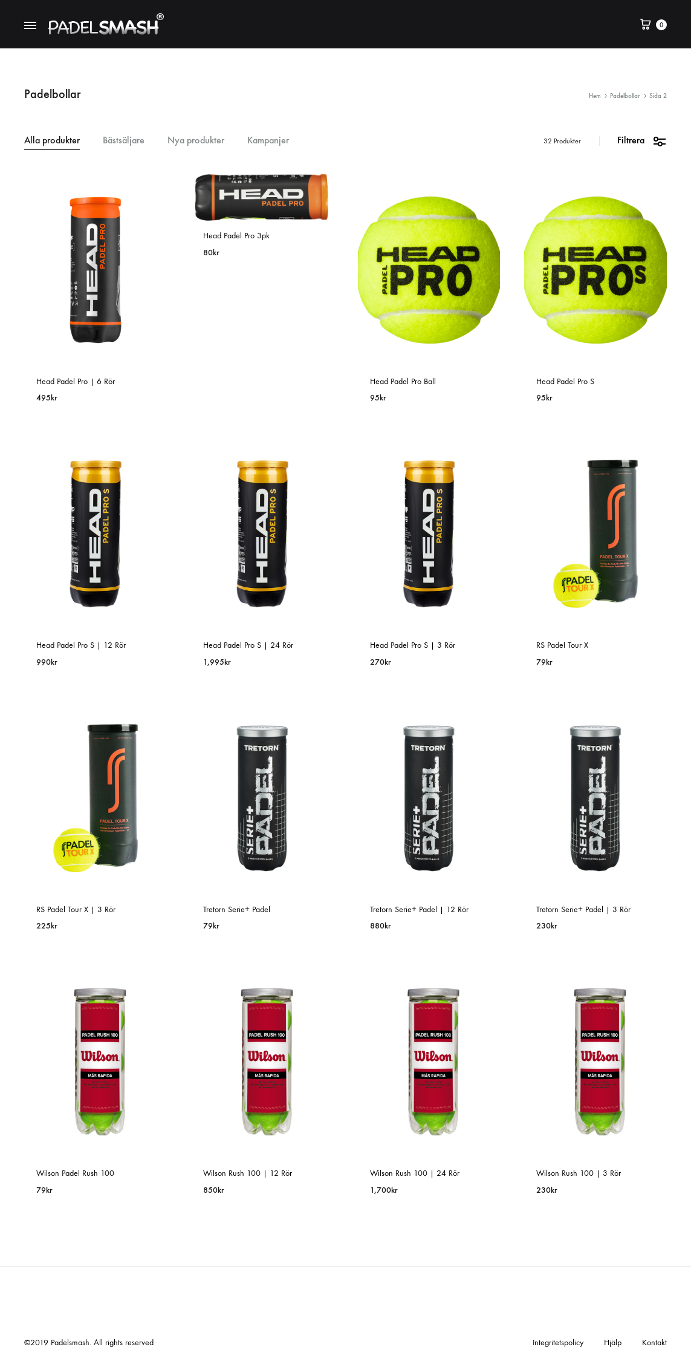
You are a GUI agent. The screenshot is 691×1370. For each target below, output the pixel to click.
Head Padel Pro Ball (403, 381)
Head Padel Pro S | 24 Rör (248, 645)
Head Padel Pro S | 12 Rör (81, 645)
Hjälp (612, 1342)
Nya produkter (195, 140)
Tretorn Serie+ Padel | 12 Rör (419, 909)
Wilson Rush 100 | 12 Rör (247, 1173)
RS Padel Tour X (562, 645)
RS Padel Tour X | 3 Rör (75, 909)
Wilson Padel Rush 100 (75, 1173)
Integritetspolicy (558, 1342)
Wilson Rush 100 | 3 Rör (578, 1173)
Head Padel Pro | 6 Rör (75, 381)
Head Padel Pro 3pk (236, 235)
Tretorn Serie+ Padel (236, 909)
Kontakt (654, 1342)
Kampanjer (268, 140)
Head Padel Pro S (565, 381)
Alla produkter (52, 140)
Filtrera (642, 140)
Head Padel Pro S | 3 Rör (412, 645)
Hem (595, 96)
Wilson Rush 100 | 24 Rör (414, 1173)
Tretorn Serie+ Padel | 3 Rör (583, 909)
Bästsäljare (123, 140)
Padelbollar (625, 96)
